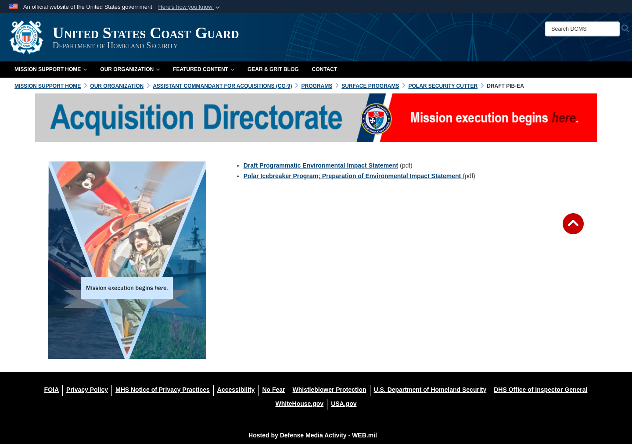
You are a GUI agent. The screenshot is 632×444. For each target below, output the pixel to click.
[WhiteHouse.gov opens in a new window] (299, 403)
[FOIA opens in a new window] (51, 389)
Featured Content (203, 69)
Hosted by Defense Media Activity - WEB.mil (312, 435)
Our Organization (130, 69)
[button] (190, 7)
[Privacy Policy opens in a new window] (87, 389)
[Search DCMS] (582, 28)
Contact (325, 69)
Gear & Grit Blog (273, 69)
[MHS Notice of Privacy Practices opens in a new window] (162, 389)
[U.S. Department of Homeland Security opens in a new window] (430, 389)
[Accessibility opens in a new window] (236, 389)
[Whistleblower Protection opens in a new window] (329, 389)
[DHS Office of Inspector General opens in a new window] (540, 389)
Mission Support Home (50, 69)
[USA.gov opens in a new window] (343, 403)
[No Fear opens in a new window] (273, 389)
